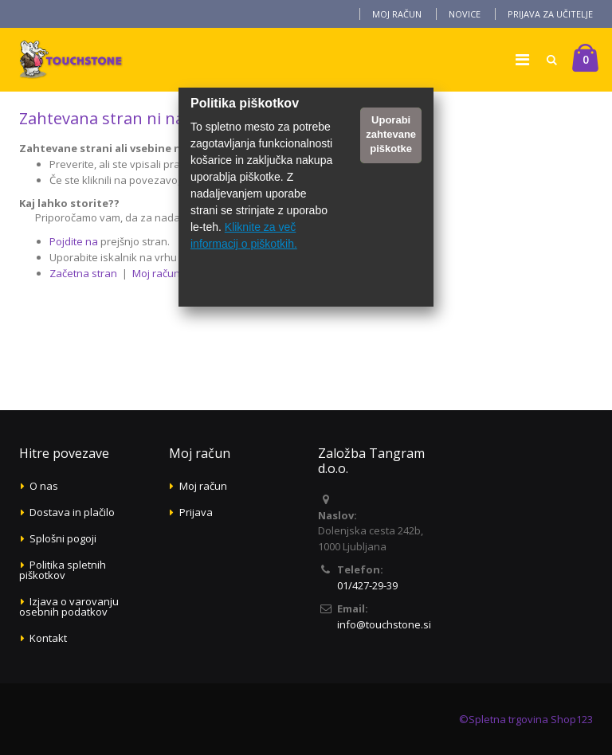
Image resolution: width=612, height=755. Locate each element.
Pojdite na (73, 241)
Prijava (196, 512)
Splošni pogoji (62, 538)
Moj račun (397, 14)
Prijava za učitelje (550, 14)
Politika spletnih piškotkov (62, 569)
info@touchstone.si (384, 624)
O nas (43, 486)
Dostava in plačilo (72, 512)
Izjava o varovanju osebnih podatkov (69, 606)
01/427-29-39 (367, 585)
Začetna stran (83, 273)
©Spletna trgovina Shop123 (526, 719)
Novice (465, 14)
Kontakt (48, 638)
